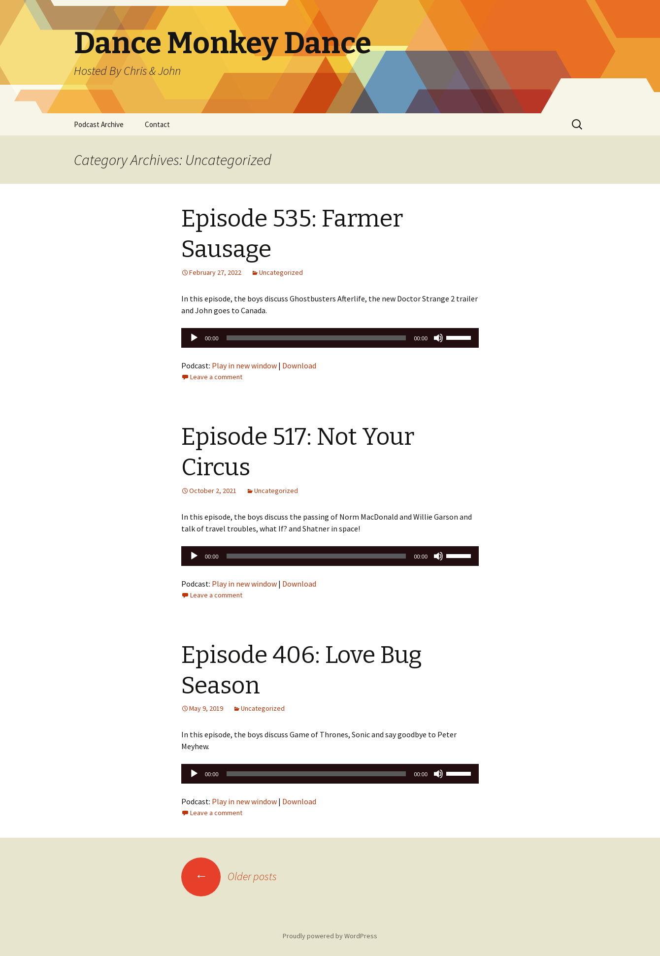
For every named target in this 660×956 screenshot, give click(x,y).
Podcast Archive (99, 124)
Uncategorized (281, 272)
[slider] (316, 337)
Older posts (229, 876)
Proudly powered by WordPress (330, 935)
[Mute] (438, 338)
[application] (330, 338)
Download (299, 365)
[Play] (194, 338)
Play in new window (244, 365)
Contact (157, 124)
